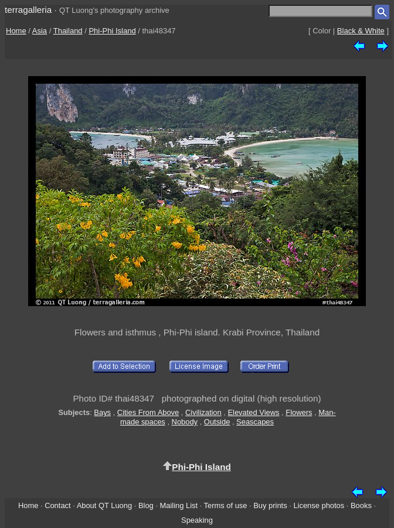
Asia (39, 30)
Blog (146, 505)
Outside (217, 421)
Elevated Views (253, 412)
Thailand (68, 30)
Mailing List (179, 505)
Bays (102, 412)
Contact (57, 505)
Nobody (185, 421)
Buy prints (270, 505)
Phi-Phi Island (112, 30)
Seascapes (255, 421)
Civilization (203, 412)
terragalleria (28, 10)
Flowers (299, 412)
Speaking (197, 520)
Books (361, 505)
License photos (318, 505)
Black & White (361, 30)
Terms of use (225, 505)
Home (16, 30)
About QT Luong (104, 505)
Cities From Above (148, 412)
